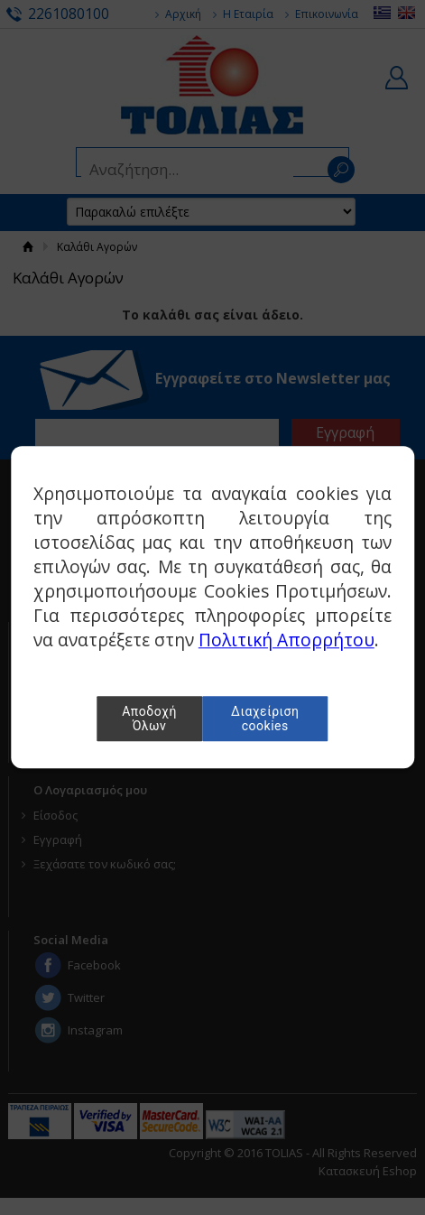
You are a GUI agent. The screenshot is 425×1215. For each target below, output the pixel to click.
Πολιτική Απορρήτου (286, 640)
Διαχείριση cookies (265, 719)
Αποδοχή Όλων (149, 719)
